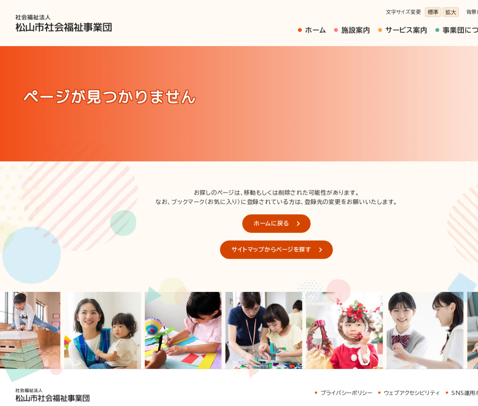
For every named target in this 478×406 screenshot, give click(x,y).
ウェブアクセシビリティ (356, 340)
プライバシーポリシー (299, 340)
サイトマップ (452, 340)
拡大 (389, 10)
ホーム (273, 26)
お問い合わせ (32, 385)
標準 (374, 10)
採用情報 (452, 26)
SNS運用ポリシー (410, 340)
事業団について (404, 26)
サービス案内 (351, 26)
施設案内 (307, 26)
